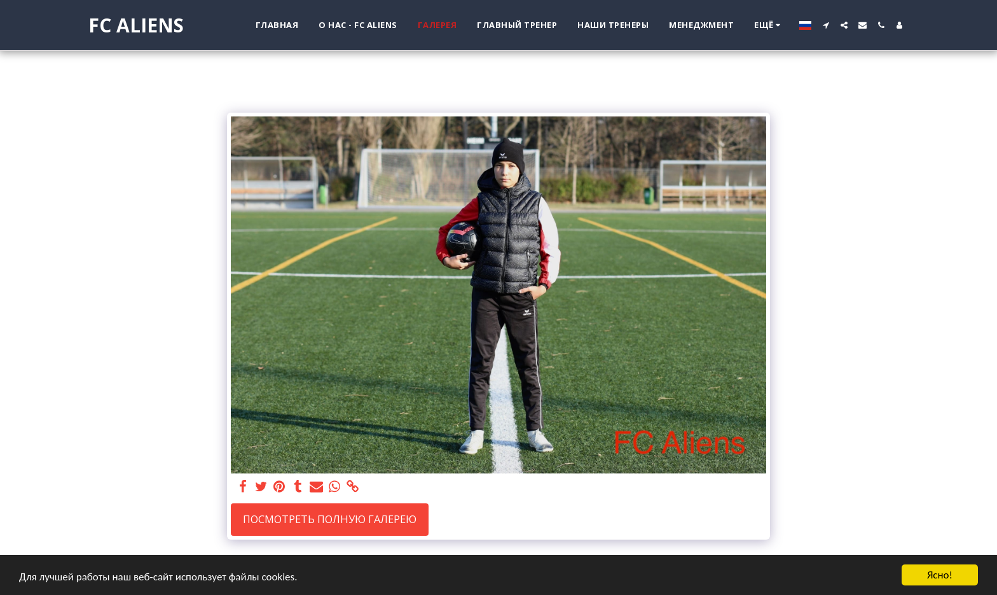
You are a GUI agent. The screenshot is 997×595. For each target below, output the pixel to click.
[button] (825, 25)
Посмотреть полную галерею (329, 519)
